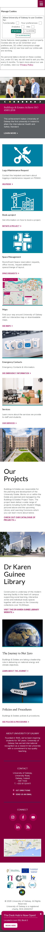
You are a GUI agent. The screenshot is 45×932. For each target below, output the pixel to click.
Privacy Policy (26, 65)
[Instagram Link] (12, 817)
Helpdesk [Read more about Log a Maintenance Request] (6, 184)
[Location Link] (22, 855)
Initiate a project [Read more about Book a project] (10, 226)
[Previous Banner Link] (5, 102)
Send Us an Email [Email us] (24, 794)
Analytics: (16, 27)
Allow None (30, 31)
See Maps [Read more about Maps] (6, 326)
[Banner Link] (10, 102)
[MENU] (41, 3)
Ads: (28, 27)
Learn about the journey (14, 671)
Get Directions (23, 790)
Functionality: (9, 23)
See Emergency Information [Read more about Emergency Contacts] (15, 373)
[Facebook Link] (23, 817)
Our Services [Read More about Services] (8, 423)
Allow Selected (24, 35)
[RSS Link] (28, 826)
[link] (22, 107)
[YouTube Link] (33, 817)
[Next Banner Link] (40, 102)
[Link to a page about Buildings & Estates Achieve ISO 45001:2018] (22, 121)
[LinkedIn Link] (17, 826)
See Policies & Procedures (14, 722)
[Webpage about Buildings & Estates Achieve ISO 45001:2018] (22, 87)
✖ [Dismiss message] (41, 914)
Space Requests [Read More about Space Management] (9, 273)
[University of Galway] (12, 74)
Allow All (17, 31)
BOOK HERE (11, 925)
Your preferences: (29, 23)
